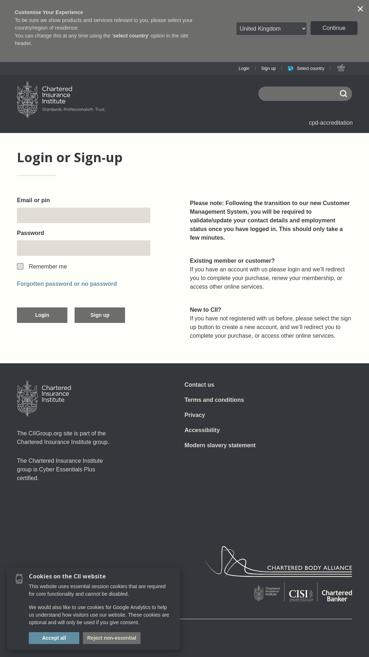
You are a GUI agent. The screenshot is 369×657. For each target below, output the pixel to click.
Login (244, 68)
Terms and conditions (214, 400)
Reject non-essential (111, 638)
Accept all (54, 638)
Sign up (268, 68)
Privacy (194, 415)
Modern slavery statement (219, 445)
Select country (310, 68)
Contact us (199, 385)
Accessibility (202, 430)
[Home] (44, 399)
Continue (334, 28)
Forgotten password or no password (67, 284)
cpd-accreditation (331, 123)
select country (130, 36)
